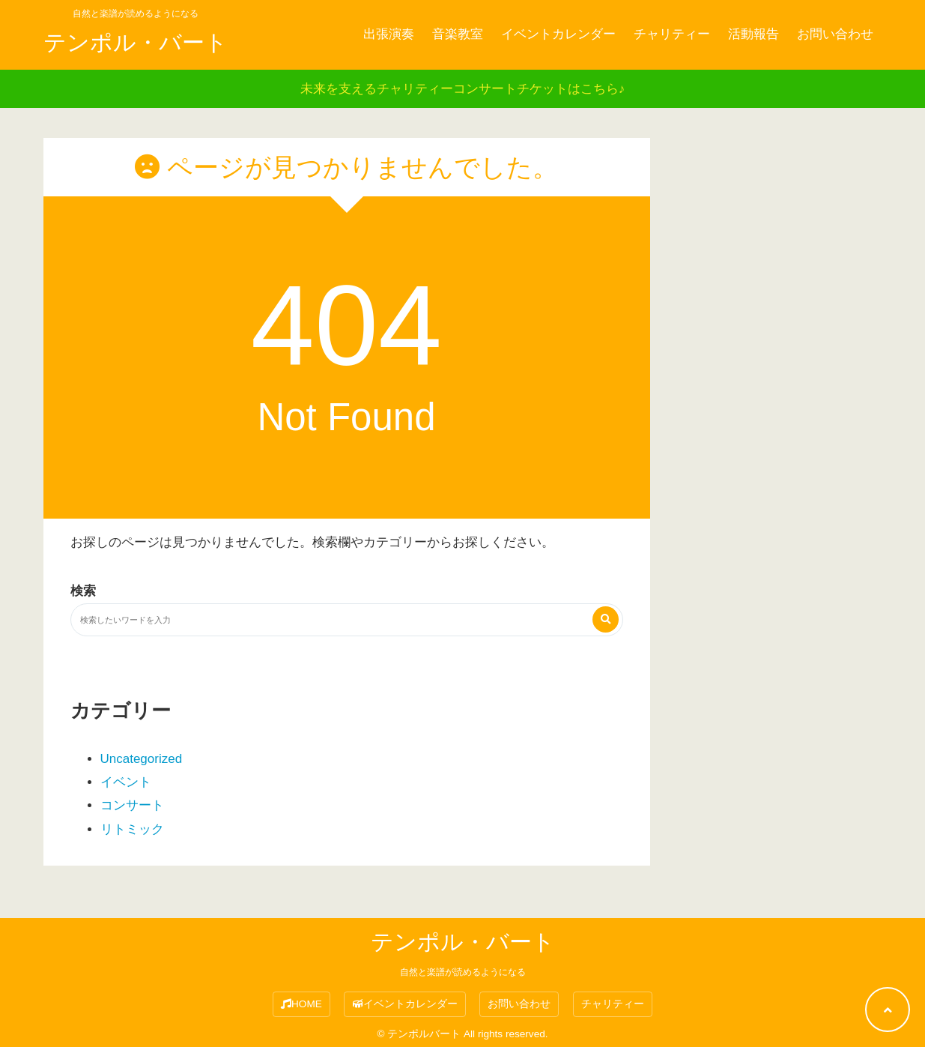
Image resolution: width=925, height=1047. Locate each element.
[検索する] (605, 619)
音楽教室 (457, 34)
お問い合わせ (835, 34)
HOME (301, 1004)
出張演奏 (388, 34)
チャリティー (672, 34)
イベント (125, 782)
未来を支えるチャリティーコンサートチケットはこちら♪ (462, 89)
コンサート (132, 805)
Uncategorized (141, 759)
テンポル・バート (135, 42)
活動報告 (753, 34)
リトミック (132, 829)
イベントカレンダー (558, 34)
